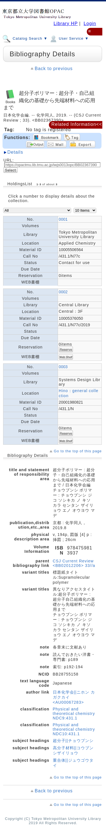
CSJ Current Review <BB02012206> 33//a (74, 563)
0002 (63, 292)
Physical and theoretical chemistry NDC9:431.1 (74, 713)
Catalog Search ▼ (24, 38)
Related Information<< (76, 124)
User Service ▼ (69, 38)
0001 (63, 219)
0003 (63, 367)
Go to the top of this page (78, 451)
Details (15, 152)
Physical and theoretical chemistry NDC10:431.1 (74, 729)
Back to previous (54, 68)
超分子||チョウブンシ (73, 740)
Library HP (65, 23)
